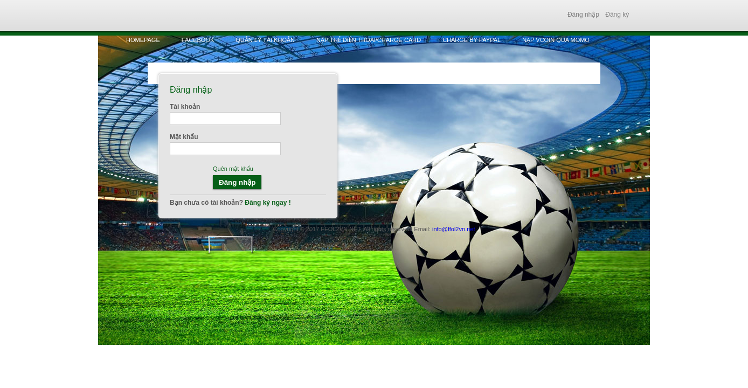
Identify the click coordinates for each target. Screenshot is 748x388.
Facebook (198, 40)
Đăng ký (617, 14)
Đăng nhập (583, 14)
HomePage (143, 40)
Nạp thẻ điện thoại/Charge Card (368, 40)
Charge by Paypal (471, 40)
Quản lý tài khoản (265, 40)
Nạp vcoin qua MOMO (556, 40)
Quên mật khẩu (233, 168)
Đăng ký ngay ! (267, 202)
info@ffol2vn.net (453, 229)
